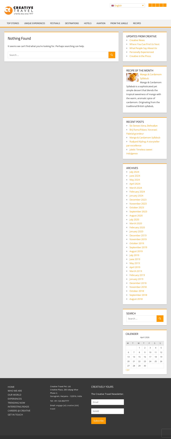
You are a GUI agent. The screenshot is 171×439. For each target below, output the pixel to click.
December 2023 (138, 199)
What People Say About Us (143, 48)
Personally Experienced (142, 52)
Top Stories (13, 23)
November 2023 (138, 203)
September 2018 (138, 294)
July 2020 (134, 219)
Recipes (137, 23)
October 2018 (137, 290)
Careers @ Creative (19, 410)
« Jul (127, 369)
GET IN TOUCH (15, 414)
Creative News (137, 40)
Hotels (88, 23)
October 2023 (137, 207)
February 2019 (137, 275)
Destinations (72, 23)
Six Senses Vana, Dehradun (143, 125)
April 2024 (135, 183)
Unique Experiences (34, 23)
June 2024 (135, 175)
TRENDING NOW (16, 402)
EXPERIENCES (15, 398)
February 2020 (137, 227)
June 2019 (135, 259)
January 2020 (136, 231)
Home (11, 386)
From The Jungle (119, 23)
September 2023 (138, 211)
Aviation (101, 23)
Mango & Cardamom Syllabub (145, 137)
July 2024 (134, 171)
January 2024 (136, 195)
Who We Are (15, 390)
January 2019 (136, 279)
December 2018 (138, 283)
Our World (14, 394)
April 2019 (135, 267)
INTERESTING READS (18, 406)
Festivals (55, 23)
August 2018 (136, 299)
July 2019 (134, 255)
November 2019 (138, 239)
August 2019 (136, 251)
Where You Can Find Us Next (144, 44)
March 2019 (136, 271)
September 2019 (138, 247)
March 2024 (136, 187)
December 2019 (138, 235)
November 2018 (138, 286)
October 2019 (137, 243)
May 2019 (135, 263)
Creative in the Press (140, 56)
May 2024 (135, 179)
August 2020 (136, 215)
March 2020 (136, 223)
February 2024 (137, 191)
